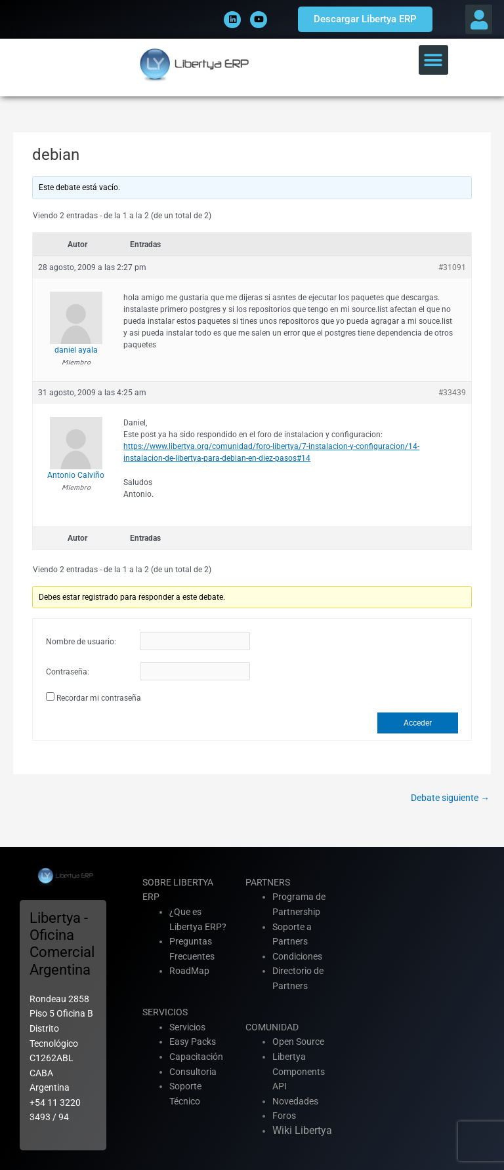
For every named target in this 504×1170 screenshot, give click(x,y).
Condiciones (297, 956)
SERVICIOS (165, 1012)
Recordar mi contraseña (98, 698)
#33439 (452, 392)
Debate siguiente (450, 797)
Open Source (298, 1041)
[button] (478, 19)
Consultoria (193, 1071)
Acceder (418, 723)
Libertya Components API (298, 1071)
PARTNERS (267, 882)
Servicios (187, 1027)
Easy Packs (192, 1041)
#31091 (452, 267)
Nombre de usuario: (81, 641)
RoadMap (189, 970)
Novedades (295, 1101)
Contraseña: (67, 671)
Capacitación (196, 1056)
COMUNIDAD (272, 1027)
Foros (284, 1115)
